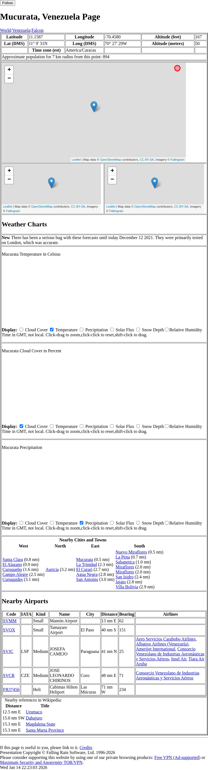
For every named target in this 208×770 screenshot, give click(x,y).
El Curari (84, 569)
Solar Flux (125, 329)
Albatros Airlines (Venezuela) (162, 644)
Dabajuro (34, 718)
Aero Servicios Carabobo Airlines (165, 639)
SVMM (10, 620)
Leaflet (76, 159)
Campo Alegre (15, 574)
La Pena (123, 557)
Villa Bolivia (127, 586)
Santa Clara (12, 559)
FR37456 (11, 689)
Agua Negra (87, 574)
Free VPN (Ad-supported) (177, 757)
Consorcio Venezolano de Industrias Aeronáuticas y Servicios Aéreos (170, 654)
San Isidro (125, 577)
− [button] (9, 79)
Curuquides (12, 579)
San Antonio (87, 579)
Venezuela (21, 30)
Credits (85, 747)
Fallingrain (177, 159)
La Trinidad (86, 564)
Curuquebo (12, 569)
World (5, 30)
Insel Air (178, 659)
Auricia (52, 569)
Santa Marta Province (45, 730)
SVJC (8, 651)
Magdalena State (40, 724)
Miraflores (125, 567)
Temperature (66, 329)
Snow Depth (153, 329)
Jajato (121, 582)
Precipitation (96, 329)
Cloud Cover (36, 329)
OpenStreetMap (110, 159)
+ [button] (9, 70)
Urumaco (34, 712)
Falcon (37, 30)
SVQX (9, 630)
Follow (7, 3)
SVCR (9, 675)
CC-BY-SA (147, 159)
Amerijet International (155, 649)
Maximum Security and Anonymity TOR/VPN (41, 762)
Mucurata (84, 559)
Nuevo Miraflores (131, 552)
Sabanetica (125, 562)
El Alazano (12, 564)
